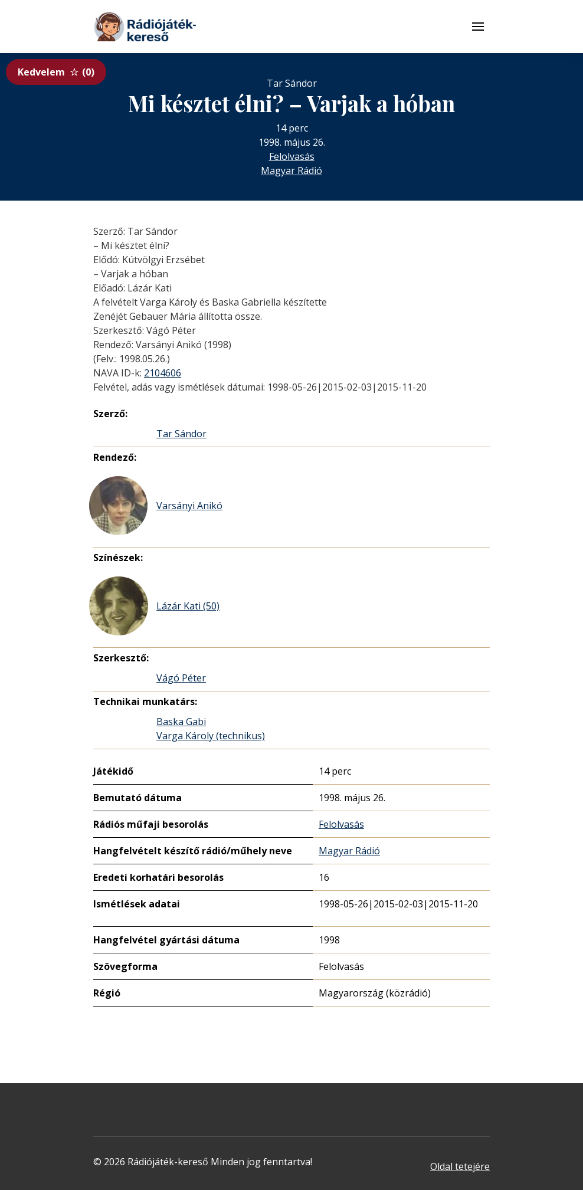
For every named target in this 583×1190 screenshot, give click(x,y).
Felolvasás (292, 156)
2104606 (162, 372)
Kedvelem (56, 72)
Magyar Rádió (291, 170)
